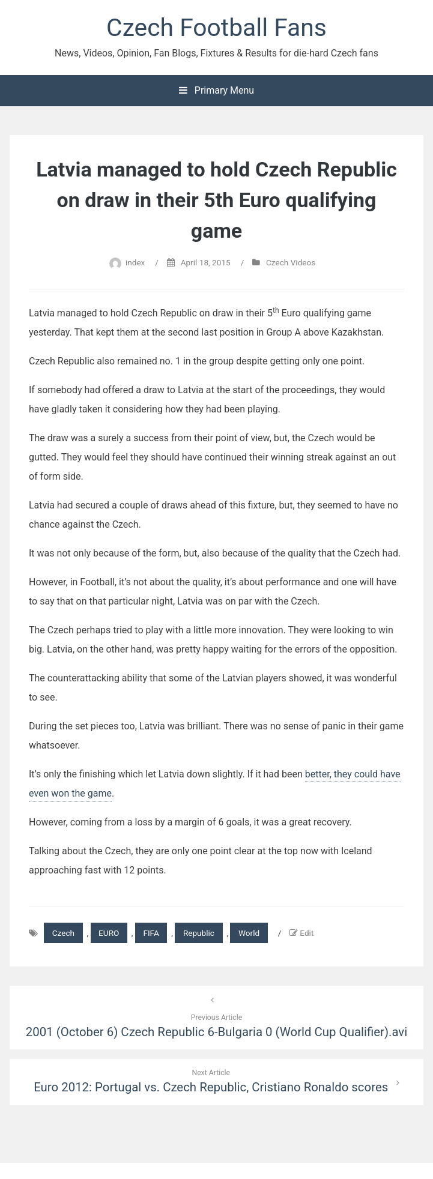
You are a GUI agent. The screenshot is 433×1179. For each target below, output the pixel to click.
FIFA (151, 933)
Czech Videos (290, 262)
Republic (198, 933)
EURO (108, 933)
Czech (63, 933)
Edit (306, 933)
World (248, 933)
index (135, 262)
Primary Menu (216, 90)
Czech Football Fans (216, 27)
